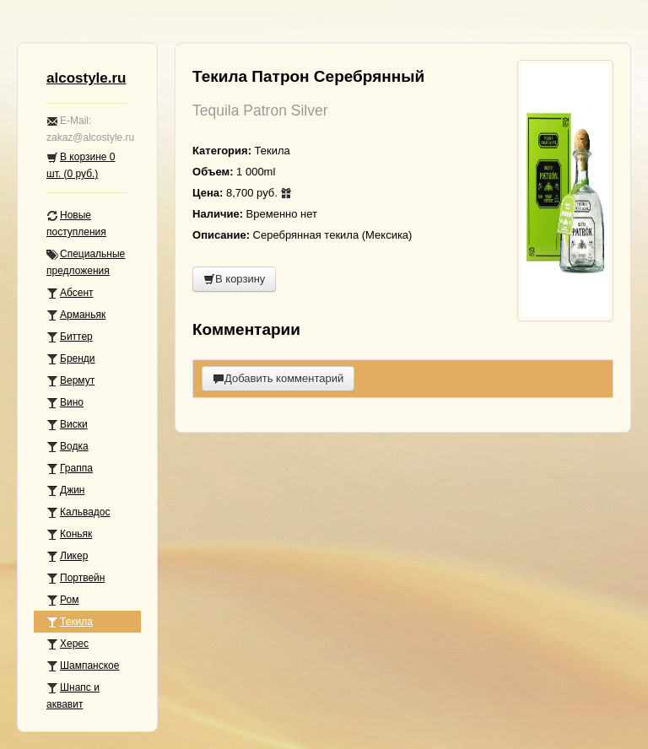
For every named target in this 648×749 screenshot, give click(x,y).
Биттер (69, 337)
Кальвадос (78, 512)
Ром (62, 600)
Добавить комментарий (278, 378)
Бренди (70, 359)
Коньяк (69, 534)
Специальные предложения (85, 262)
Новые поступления (76, 223)
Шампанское (82, 666)
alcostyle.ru (86, 78)
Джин (65, 490)
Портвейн (75, 578)
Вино (65, 402)
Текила (69, 622)
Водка (67, 446)
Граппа (69, 468)
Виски (67, 424)
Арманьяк (75, 315)
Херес (67, 644)
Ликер (67, 556)
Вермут (70, 380)
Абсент (70, 293)
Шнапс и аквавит (73, 696)
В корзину (234, 278)
